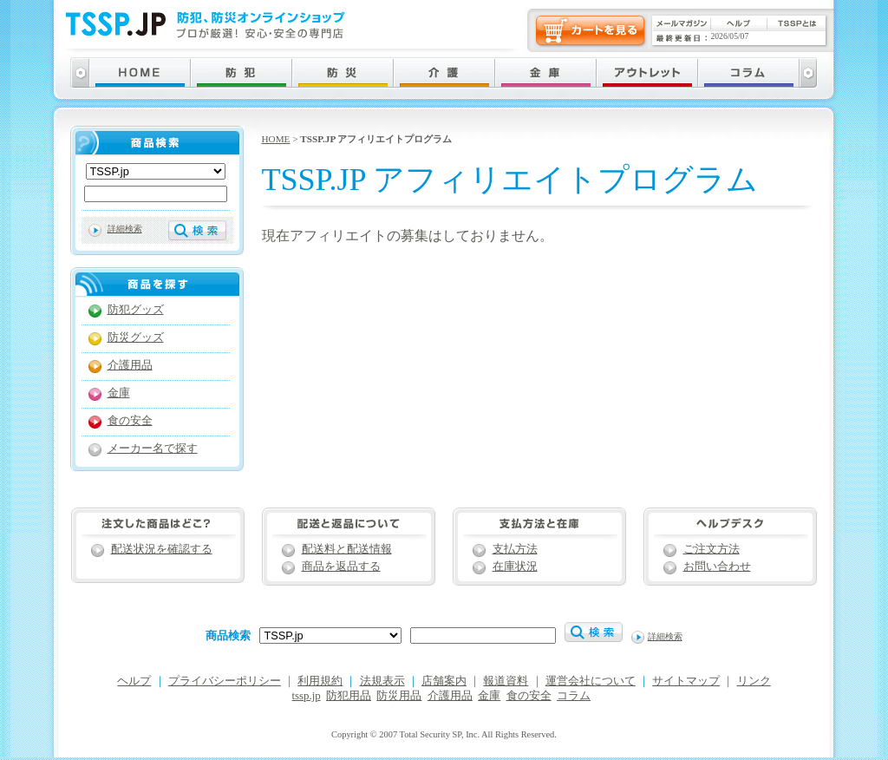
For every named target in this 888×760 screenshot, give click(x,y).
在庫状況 (515, 566)
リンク (754, 681)
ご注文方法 (711, 549)
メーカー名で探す (153, 448)
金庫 (119, 393)
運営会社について (590, 681)
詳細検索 (125, 228)
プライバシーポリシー (224, 681)
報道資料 (505, 681)
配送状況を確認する (161, 549)
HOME (276, 139)
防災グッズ (136, 337)
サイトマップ (686, 681)
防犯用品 (348, 696)
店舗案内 (444, 681)
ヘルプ (134, 681)
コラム (574, 696)
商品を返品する (341, 566)
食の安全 (130, 421)
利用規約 (320, 681)
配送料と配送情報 (347, 549)
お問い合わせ (717, 566)
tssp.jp (306, 696)
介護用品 (130, 365)
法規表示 (382, 681)
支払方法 (515, 549)
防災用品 (398, 696)
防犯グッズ (136, 310)
